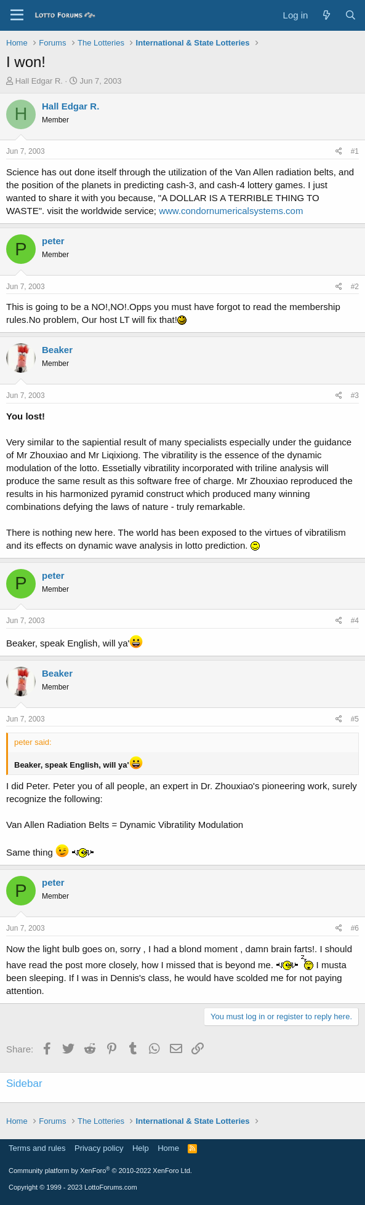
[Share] (339, 152)
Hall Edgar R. (39, 81)
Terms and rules (37, 1148)
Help (140, 1148)
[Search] (351, 15)
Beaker (57, 349)
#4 (355, 620)
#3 (355, 395)
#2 (355, 286)
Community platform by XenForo (100, 1170)
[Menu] (16, 15)
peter (53, 241)
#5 (355, 719)
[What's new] (326, 15)
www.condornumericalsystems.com (231, 210)
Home (168, 1148)
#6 (355, 928)
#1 (355, 151)
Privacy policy (98, 1148)
